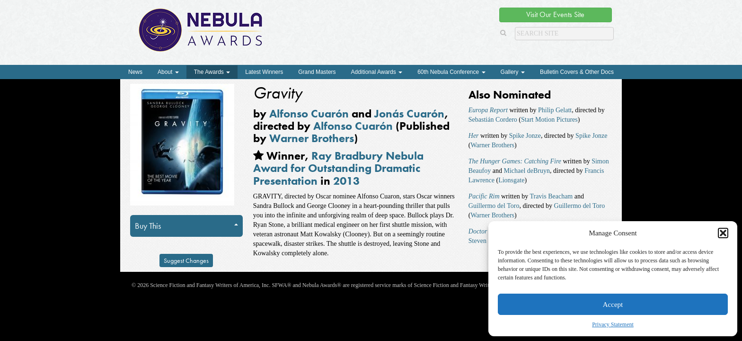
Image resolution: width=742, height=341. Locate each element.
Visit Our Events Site (555, 14)
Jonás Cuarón (409, 113)
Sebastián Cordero (492, 119)
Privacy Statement (613, 324)
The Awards (212, 72)
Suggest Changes (186, 260)
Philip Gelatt (555, 110)
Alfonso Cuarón (309, 113)
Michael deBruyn (527, 170)
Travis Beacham (551, 196)
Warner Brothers (311, 138)
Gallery (513, 72)
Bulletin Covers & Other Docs (577, 72)
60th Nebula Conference (451, 72)
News (135, 72)
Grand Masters (317, 72)
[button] (723, 233)
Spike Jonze (525, 135)
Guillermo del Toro (494, 205)
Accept (613, 304)
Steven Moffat (487, 240)
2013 (346, 180)
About (168, 72)
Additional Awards (377, 72)
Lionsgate (511, 180)
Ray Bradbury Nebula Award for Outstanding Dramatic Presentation (338, 168)
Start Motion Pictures (549, 119)
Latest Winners (264, 72)
